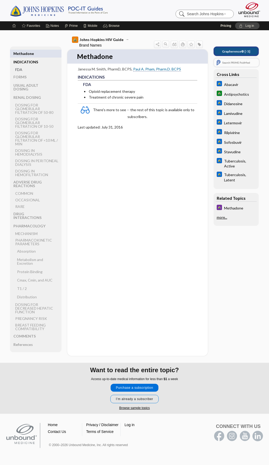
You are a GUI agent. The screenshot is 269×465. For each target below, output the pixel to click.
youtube (245, 436)
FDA (18, 61)
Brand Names (90, 45)
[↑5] (236, 51)
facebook (219, 436)
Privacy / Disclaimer (102, 425)
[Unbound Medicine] (249, 9)
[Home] (14, 25)
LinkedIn (257, 436)
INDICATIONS (25, 53)
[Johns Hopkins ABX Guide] (236, 84)
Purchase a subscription (134, 388)
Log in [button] (129, 425)
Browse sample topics (134, 408)
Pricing (225, 26)
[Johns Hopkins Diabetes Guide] (236, 94)
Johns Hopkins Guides (75, 10)
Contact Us (57, 432)
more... (222, 217)
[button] (112, 25)
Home (53, 425)
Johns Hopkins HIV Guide (97, 40)
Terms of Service (99, 432)
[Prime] (71, 25)
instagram (232, 436)
